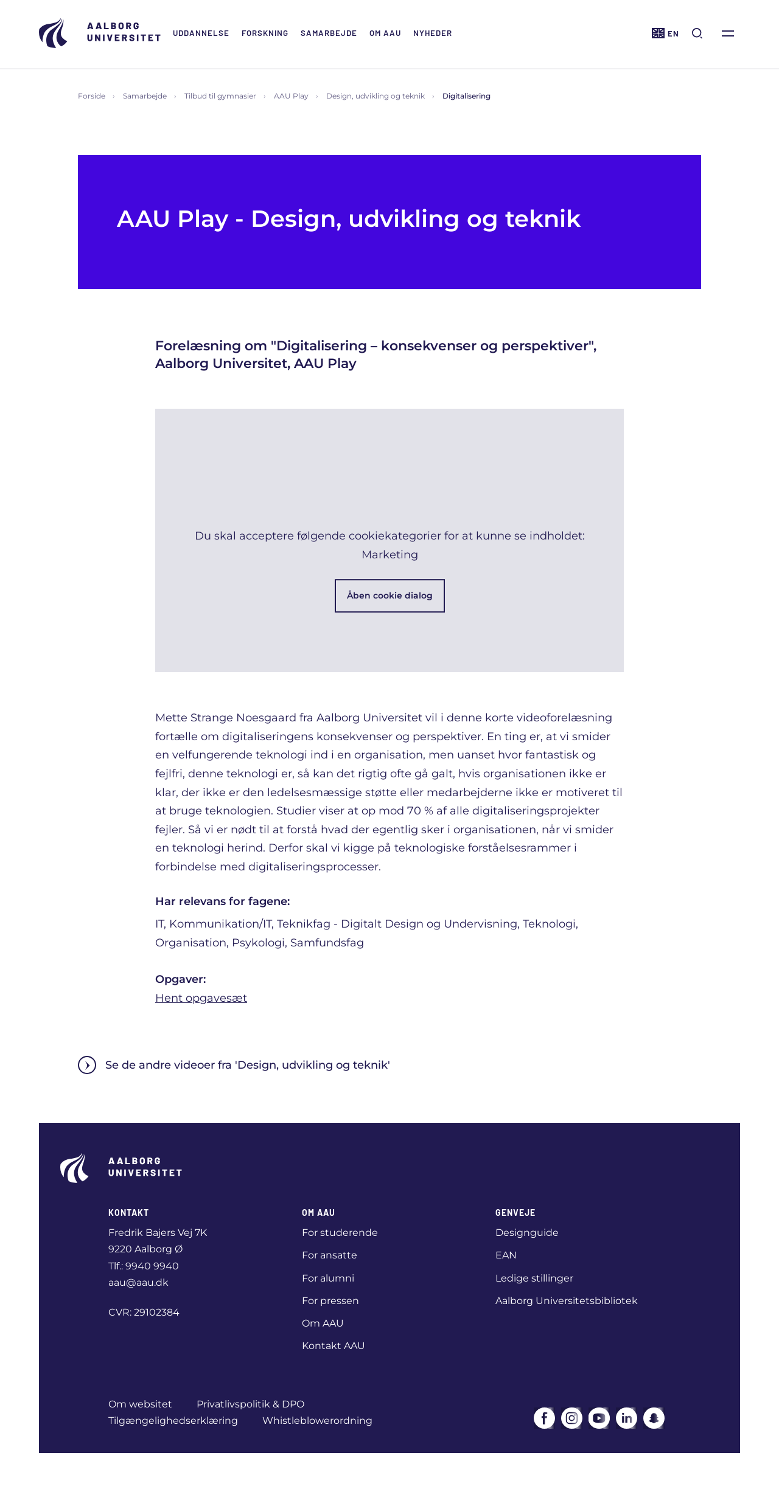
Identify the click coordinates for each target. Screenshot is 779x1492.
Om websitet (140, 1404)
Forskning (265, 33)
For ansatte (329, 1255)
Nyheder (432, 33)
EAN (506, 1255)
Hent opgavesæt (201, 998)
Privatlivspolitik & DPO (250, 1404)
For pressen (330, 1300)
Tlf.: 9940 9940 (143, 1266)
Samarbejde (329, 33)
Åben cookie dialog (390, 595)
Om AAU (385, 33)
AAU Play (291, 95)
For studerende (340, 1232)
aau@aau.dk (138, 1282)
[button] (389, 540)
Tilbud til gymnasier (220, 95)
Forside (91, 95)
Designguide (527, 1232)
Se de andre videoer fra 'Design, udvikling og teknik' (234, 1065)
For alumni (328, 1278)
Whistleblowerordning (317, 1420)
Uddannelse (201, 33)
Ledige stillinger (534, 1278)
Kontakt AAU (333, 1345)
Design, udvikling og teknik (375, 95)
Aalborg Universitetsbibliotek (566, 1300)
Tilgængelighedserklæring (173, 1420)
